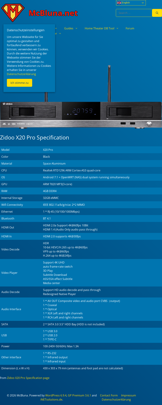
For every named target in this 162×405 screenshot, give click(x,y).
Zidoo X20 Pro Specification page (28, 378)
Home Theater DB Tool (103, 28)
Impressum (128, 395)
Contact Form (109, 395)
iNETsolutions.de (51, 399)
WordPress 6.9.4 (55, 395)
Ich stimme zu (20, 83)
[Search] (157, 13)
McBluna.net (53, 13)
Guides (72, 28)
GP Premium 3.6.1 (79, 395)
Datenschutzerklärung (116, 399)
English (123, 3)
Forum (130, 28)
